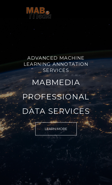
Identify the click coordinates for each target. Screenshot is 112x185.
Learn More (56, 129)
